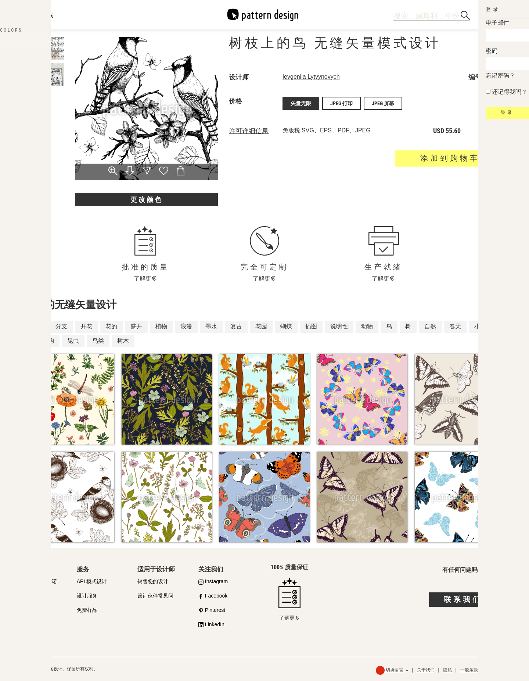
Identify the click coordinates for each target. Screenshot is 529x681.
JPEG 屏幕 (383, 103)
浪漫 (186, 326)
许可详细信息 (249, 129)
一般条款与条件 (475, 670)
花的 (111, 326)
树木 (123, 341)
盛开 (136, 326)
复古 (236, 326)
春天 (455, 326)
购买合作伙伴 (31, 596)
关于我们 (426, 670)
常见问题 (26, 624)
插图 (311, 326)
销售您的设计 (152, 581)
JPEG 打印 (341, 103)
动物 (367, 326)
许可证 (23, 610)
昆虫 (73, 341)
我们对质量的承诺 (36, 581)
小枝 (480, 326)
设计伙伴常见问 (155, 596)
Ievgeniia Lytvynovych (311, 77)
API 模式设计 (92, 581)
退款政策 (508, 670)
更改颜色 (146, 199)
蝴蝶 (286, 326)
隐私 (447, 670)
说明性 (339, 326)
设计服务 (87, 596)
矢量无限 (301, 103)
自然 (430, 326)
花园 (261, 326)
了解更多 (145, 278)
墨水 (211, 326)
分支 (61, 326)
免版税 (291, 129)
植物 (161, 326)
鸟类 (98, 341)
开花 (86, 326)
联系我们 (463, 599)
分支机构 (42, 341)
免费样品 (87, 610)
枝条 (36, 326)
